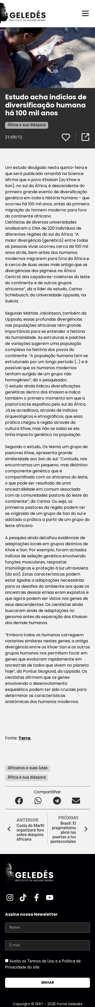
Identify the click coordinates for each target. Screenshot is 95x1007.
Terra (24, 738)
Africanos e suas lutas (28, 767)
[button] (19, 800)
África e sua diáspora (27, 124)
